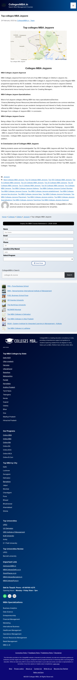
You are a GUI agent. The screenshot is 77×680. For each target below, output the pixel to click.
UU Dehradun (8, 528)
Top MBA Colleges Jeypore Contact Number (56, 188)
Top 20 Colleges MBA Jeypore (32, 183)
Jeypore (7, 177)
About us (29, 669)
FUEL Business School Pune (17, 295)
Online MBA (7, 435)
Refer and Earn (38, 672)
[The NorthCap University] (4, 305)
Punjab (5, 380)
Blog (10, 669)
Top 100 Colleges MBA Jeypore (60, 180)
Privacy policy (19, 669)
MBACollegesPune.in (11, 581)
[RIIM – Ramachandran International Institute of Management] (4, 291)
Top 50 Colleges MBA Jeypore (52, 186)
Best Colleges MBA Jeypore (14, 180)
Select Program (9, 255)
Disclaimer (58, 653)
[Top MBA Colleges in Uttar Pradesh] (4, 319)
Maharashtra (7, 376)
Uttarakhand (7, 369)
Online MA (7, 442)
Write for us (48, 669)
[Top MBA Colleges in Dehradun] (4, 315)
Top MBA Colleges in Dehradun (19, 314)
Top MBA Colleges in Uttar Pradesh (20, 319)
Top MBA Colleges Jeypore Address (25, 188)
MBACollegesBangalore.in (12, 577)
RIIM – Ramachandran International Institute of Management (29, 291)
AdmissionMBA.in (9, 566)
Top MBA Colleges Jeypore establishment (43, 191)
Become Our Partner (61, 669)
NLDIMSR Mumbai (14, 310)
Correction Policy (21, 653)
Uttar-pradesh (8, 361)
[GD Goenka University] (4, 301)
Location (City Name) (11, 249)
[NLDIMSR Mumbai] (4, 310)
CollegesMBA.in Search (10, 270)
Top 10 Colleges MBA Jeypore (36, 180)
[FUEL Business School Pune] (4, 296)
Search (69, 275)
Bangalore (7, 482)
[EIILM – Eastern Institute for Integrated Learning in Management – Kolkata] (4, 324)
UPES (5, 525)
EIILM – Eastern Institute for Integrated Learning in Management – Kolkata (34, 324)
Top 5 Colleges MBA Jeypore (29, 186)
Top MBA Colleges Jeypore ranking (40, 197)
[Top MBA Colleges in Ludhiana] (4, 329)
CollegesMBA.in (18, 4)
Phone (5, 242)
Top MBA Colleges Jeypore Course (14, 191)
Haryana (6, 365)
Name (5, 229)
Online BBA (7, 439)
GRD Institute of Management (14, 532)
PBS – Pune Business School (18, 286)
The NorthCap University (16, 305)
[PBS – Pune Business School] (4, 287)
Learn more (56, 664)
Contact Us (38, 669)
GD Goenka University (15, 300)
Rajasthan (6, 372)
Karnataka (7, 384)
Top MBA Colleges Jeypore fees (30, 194)
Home (4, 217)
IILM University (8, 536)
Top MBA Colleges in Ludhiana (18, 328)
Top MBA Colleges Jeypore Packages (56, 194)
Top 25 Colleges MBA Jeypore (55, 183)
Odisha (19, 217)
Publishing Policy (47, 653)
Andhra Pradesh (9, 387)
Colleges (11, 217)
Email (5, 236)
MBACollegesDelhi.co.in (12, 570)
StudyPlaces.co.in (9, 573)
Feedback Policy (34, 653)
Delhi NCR (7, 358)
